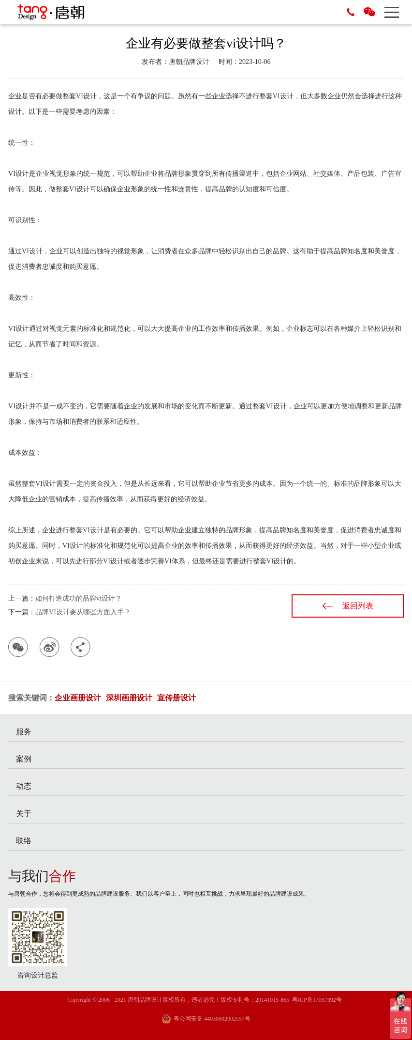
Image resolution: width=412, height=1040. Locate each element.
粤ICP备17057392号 (317, 999)
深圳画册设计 (129, 698)
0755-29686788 (350, 12)
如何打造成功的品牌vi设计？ (78, 598)
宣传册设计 (176, 698)
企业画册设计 (78, 698)
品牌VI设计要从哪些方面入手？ (83, 612)
